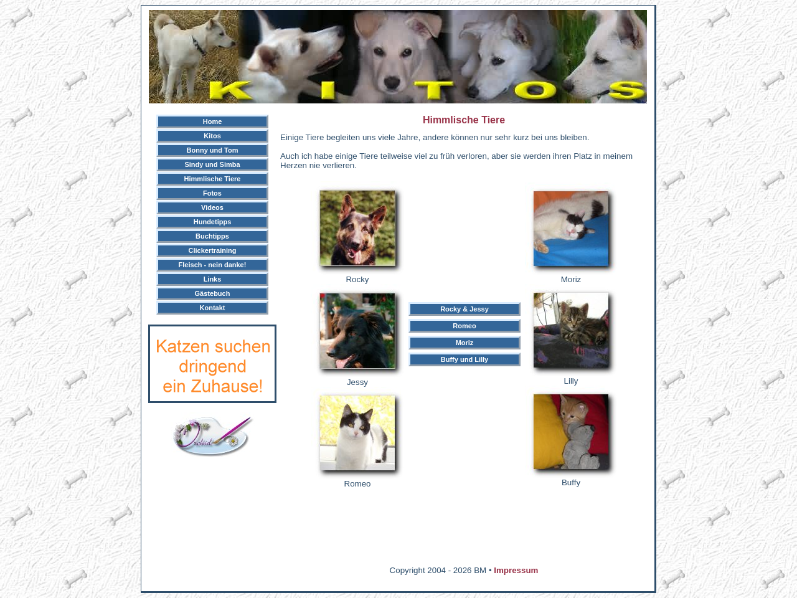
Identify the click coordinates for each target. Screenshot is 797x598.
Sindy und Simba (212, 164)
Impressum (516, 570)
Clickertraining (212, 250)
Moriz (465, 342)
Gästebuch (212, 293)
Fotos (212, 193)
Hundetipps (213, 221)
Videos (212, 207)
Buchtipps (212, 236)
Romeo (464, 326)
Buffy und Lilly (464, 359)
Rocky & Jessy (464, 309)
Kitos (212, 136)
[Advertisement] (398, 582)
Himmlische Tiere (212, 179)
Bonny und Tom (212, 150)
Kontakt (212, 307)
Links (213, 279)
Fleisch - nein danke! (213, 264)
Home (212, 121)
